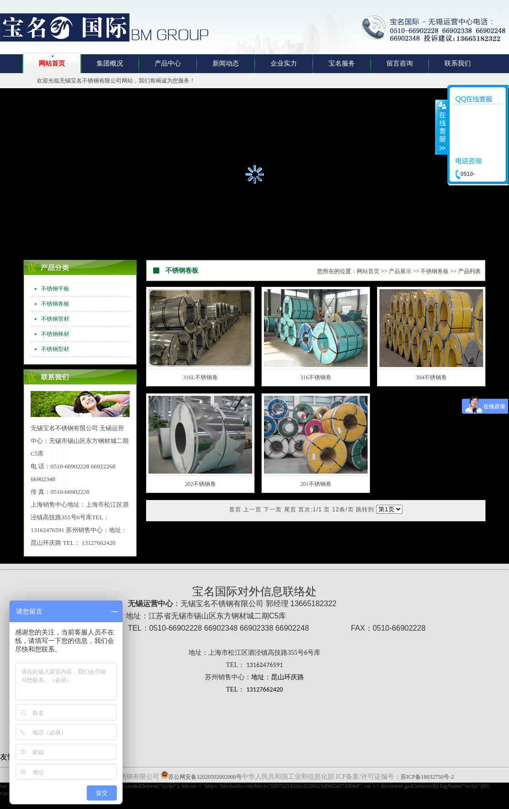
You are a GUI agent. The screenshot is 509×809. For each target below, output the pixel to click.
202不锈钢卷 (200, 484)
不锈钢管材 (55, 319)
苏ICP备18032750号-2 (427, 777)
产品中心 (168, 63)
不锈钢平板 (55, 288)
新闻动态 (226, 63)
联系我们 (457, 63)
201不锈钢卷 (315, 484)
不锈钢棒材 (55, 334)
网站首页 (52, 63)
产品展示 (400, 271)
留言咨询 (399, 63)
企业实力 (284, 63)
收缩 (441, 127)
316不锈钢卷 (315, 377)
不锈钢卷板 (55, 303)
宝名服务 (341, 63)
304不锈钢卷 (431, 377)
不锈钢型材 (55, 349)
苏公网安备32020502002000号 (205, 777)
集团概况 (110, 63)
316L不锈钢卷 (200, 377)
